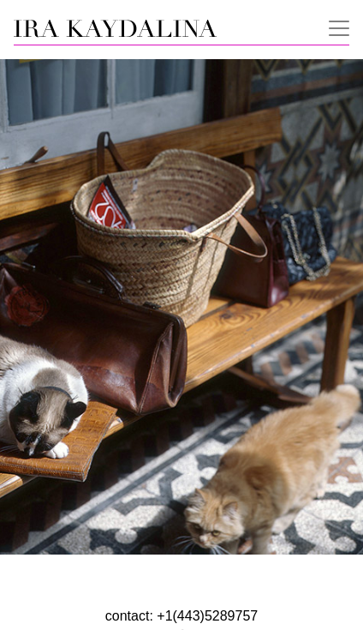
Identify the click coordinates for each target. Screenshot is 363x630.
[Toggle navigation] (334, 26)
